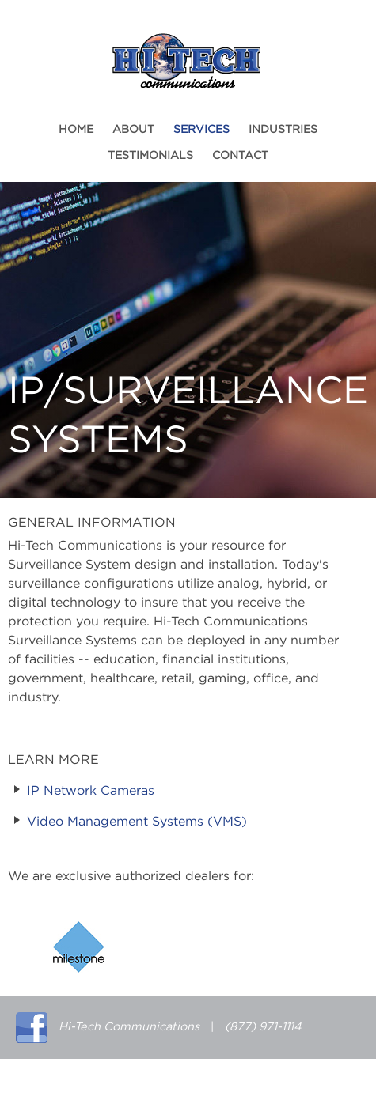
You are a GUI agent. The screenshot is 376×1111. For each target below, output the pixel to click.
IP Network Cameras (90, 790)
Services (201, 129)
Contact (240, 155)
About (133, 129)
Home (76, 129)
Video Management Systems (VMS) (137, 821)
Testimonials (150, 155)
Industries (283, 129)
